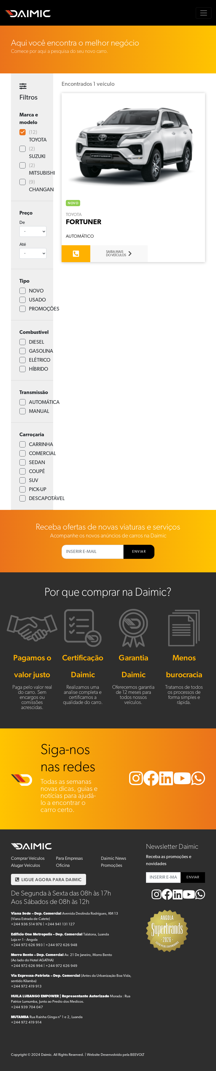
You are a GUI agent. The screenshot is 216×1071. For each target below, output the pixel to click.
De (22, 222)
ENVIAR (139, 552)
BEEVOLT (137, 1055)
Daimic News (113, 858)
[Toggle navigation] (204, 13)
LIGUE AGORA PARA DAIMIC (48, 879)
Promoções (111, 865)
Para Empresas (69, 858)
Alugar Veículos (25, 865)
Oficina (63, 865)
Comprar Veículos (27, 858)
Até (22, 244)
